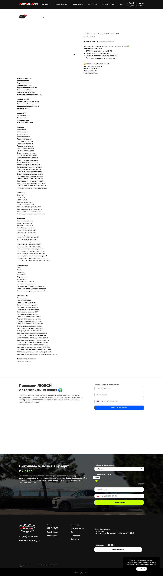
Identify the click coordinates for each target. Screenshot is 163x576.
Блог (122, 4)
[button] (23, 16)
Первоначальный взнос (104, 474)
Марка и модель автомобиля (106, 385)
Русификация (52, 532)
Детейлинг (92, 4)
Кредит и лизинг (77, 528)
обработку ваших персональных (145, 562)
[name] (119, 395)
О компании (75, 536)
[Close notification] (158, 559)
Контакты (75, 539)
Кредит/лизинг (109, 4)
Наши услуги (78, 4)
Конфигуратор (61, 4)
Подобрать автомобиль (119, 407)
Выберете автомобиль (104, 465)
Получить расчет (119, 502)
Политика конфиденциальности (48, 565)
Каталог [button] (45, 4)
